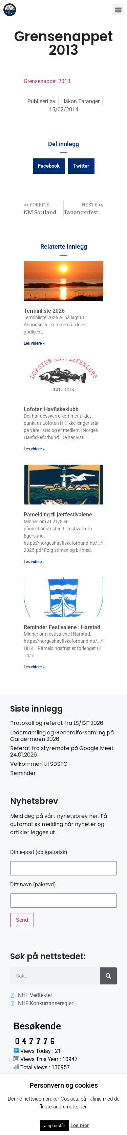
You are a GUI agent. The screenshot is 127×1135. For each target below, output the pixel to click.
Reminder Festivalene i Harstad (62, 627)
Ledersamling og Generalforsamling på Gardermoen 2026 (62, 736)
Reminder (23, 773)
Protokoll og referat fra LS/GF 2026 (56, 723)
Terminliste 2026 (44, 311)
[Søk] (108, 975)
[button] (118, 9)
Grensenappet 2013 (47, 81)
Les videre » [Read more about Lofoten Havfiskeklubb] (34, 449)
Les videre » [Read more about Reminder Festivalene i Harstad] (34, 667)
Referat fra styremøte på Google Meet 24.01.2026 (62, 751)
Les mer (79, 1125)
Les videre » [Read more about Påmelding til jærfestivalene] (34, 561)
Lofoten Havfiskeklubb (51, 409)
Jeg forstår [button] (54, 1125)
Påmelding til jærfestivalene (58, 514)
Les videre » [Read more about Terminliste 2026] (34, 343)
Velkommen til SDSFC (38, 764)
